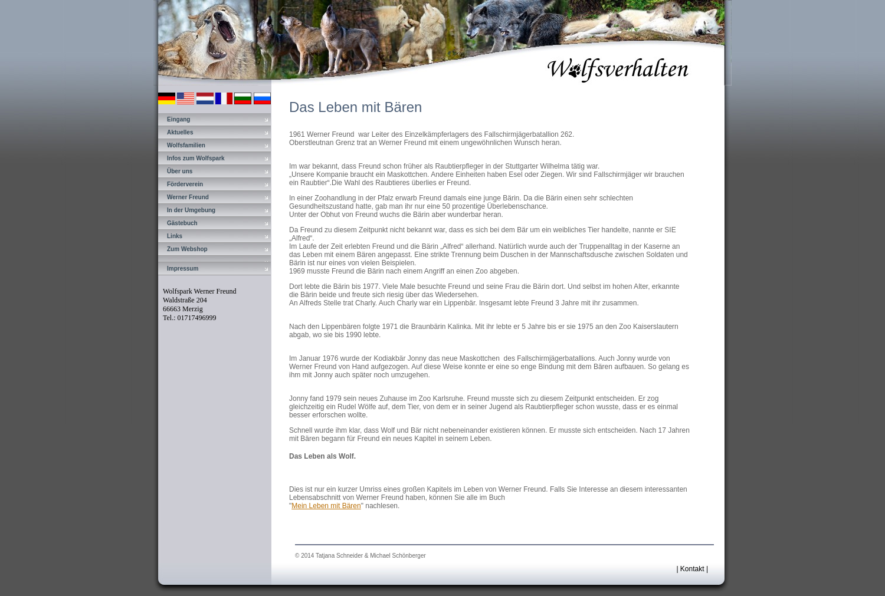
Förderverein (185, 184)
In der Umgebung (191, 210)
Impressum (182, 268)
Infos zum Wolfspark (196, 158)
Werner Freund (188, 197)
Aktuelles (180, 132)
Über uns (179, 171)
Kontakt (692, 569)
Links (174, 236)
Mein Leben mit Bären (325, 506)
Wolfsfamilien (186, 145)
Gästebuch (182, 223)
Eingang (178, 119)
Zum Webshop (187, 249)
